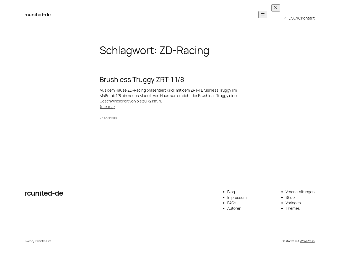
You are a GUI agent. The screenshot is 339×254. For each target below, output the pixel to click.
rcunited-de (37, 14)
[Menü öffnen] (262, 14)
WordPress (307, 241)
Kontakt (308, 18)
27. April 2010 (108, 118)
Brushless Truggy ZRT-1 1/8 (142, 79)
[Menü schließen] (275, 8)
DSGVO (295, 18)
